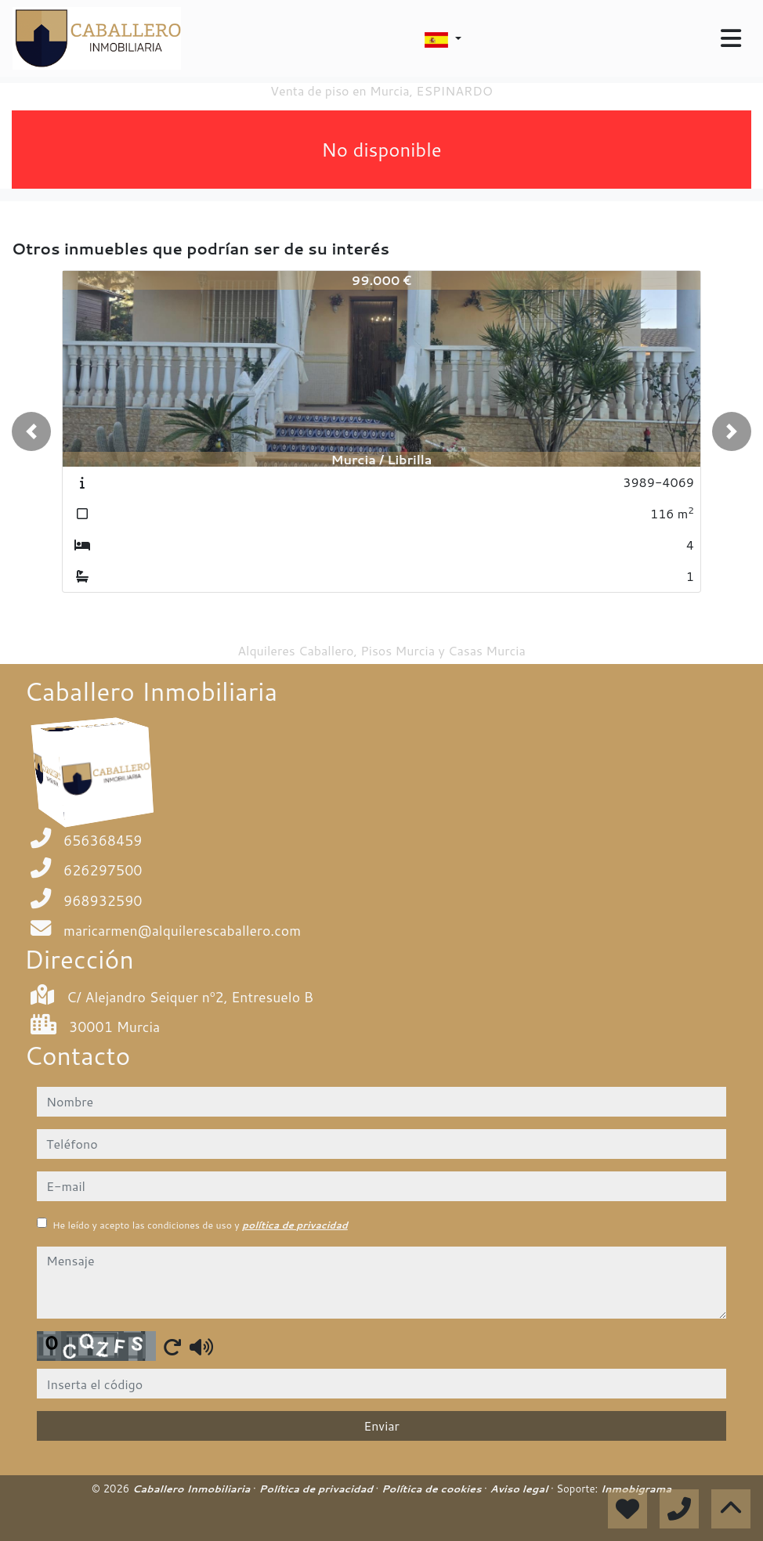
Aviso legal (520, 1488)
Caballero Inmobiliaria (192, 1488)
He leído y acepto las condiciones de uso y (200, 1225)
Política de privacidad (317, 1488)
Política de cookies (433, 1488)
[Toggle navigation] (730, 38)
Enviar (381, 1425)
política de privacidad (295, 1225)
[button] (31, 431)
